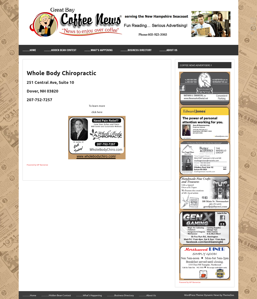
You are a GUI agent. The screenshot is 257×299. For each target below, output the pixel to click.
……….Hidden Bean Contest (60, 50)
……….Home (29, 50)
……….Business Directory (136, 50)
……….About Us (168, 50)
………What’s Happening (98, 50)
